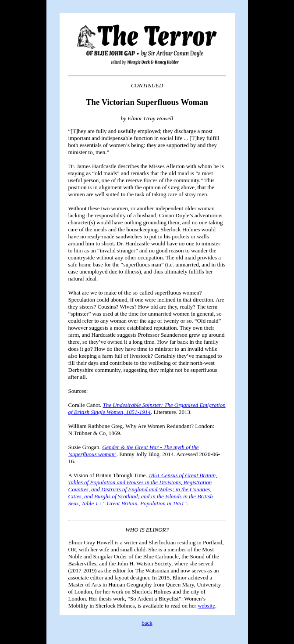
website (206, 605)
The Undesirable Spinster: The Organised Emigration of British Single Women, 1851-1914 (147, 408)
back (147, 622)
